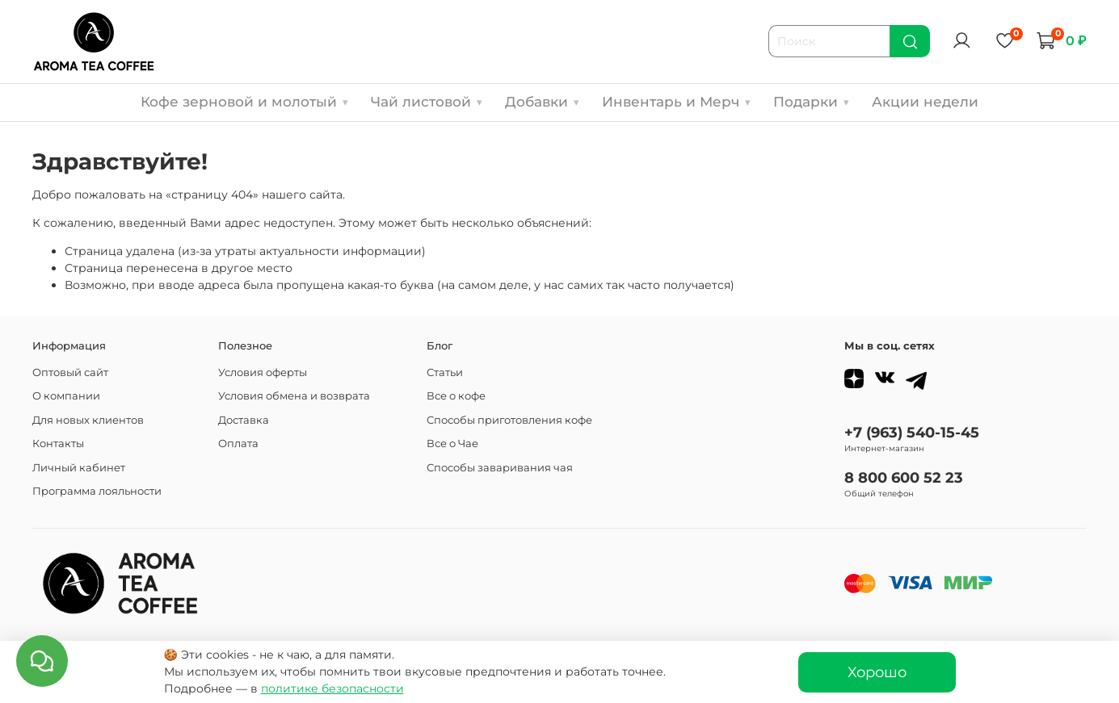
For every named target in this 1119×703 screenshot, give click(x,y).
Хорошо (877, 671)
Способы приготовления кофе (509, 420)
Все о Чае (452, 443)
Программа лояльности (97, 491)
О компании (66, 396)
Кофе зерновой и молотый (244, 102)
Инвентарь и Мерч (676, 102)
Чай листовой (426, 102)
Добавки (542, 102)
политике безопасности (332, 688)
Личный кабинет (78, 468)
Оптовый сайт (70, 372)
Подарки (811, 102)
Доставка (243, 420)
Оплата (238, 443)
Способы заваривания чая (500, 468)
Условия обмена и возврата (294, 396)
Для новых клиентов (88, 420)
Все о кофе (456, 396)
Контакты (58, 443)
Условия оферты (262, 372)
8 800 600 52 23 (903, 477)
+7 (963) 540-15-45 (911, 432)
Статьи (445, 372)
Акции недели (925, 102)
